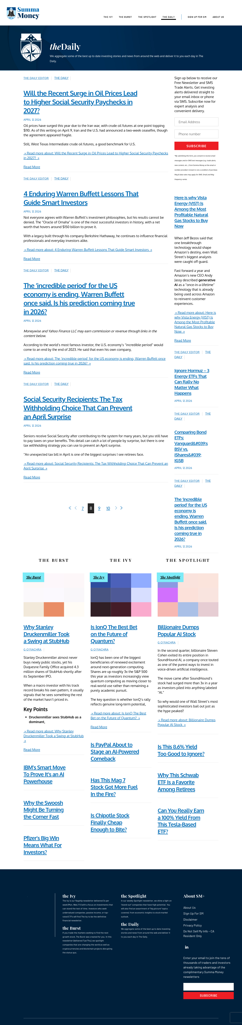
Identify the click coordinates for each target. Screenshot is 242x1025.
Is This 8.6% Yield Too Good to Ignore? (181, 750)
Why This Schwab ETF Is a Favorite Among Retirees (178, 782)
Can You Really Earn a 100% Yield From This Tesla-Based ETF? (181, 821)
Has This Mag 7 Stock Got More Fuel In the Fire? (114, 787)
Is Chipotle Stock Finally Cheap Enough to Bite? (110, 822)
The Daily (169, 17)
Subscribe (197, 146)
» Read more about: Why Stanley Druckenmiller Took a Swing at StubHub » (54, 736)
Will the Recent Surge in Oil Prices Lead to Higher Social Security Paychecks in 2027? (80, 102)
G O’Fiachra (33, 649)
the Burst (72, 928)
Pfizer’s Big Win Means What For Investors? (43, 845)
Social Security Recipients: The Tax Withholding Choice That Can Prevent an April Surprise (78, 408)
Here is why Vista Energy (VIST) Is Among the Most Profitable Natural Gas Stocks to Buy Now (191, 212)
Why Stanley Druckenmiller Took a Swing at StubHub (46, 634)
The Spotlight (147, 17)
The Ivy (108, 17)
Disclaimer (190, 919)
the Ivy (69, 896)
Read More (32, 167)
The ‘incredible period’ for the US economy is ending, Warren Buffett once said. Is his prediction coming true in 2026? (190, 519)
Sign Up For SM (197, 17)
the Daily (130, 924)
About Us (218, 17)
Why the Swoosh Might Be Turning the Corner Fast (44, 809)
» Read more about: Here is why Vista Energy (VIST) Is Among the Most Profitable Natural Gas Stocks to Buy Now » (195, 321)
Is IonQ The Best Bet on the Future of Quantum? (114, 634)
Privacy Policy (192, 925)
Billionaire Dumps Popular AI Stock (178, 630)
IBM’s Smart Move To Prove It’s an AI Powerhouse (45, 774)
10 (108, 508)
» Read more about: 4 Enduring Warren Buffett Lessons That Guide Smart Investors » (88, 249)
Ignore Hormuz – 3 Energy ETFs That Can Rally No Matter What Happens (191, 382)
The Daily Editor (36, 78)
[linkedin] (186, 946)
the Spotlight (133, 896)
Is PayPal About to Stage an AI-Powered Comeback (115, 751)
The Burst (125, 17)
